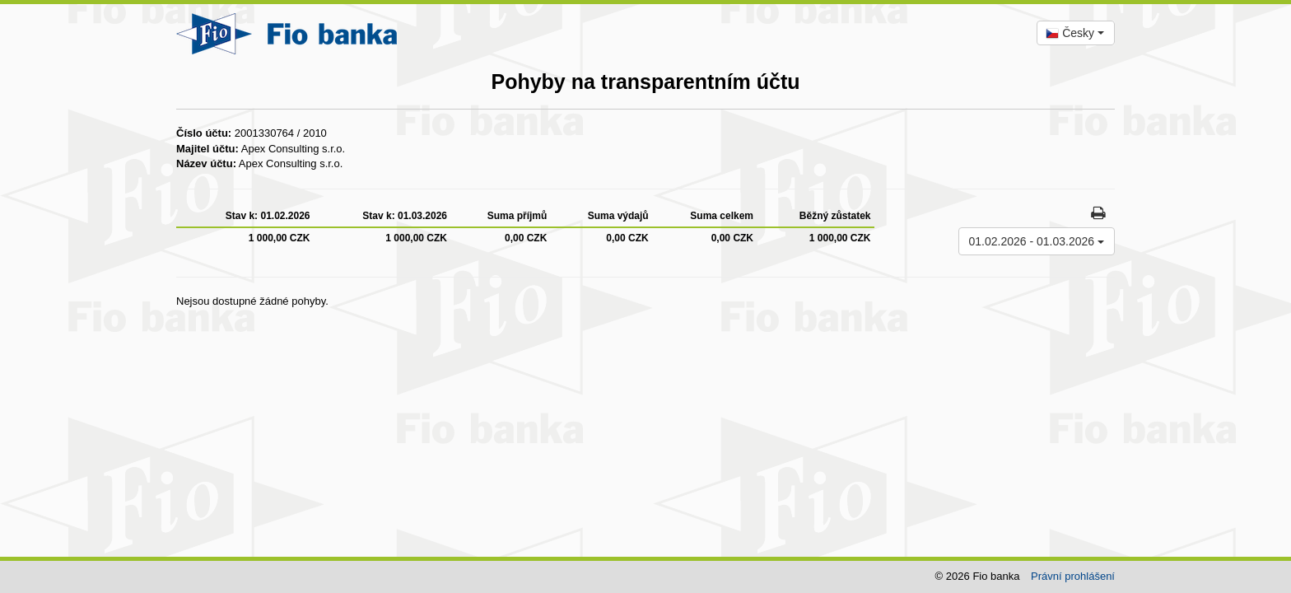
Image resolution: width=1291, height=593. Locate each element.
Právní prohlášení (1073, 576)
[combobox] (1076, 33)
